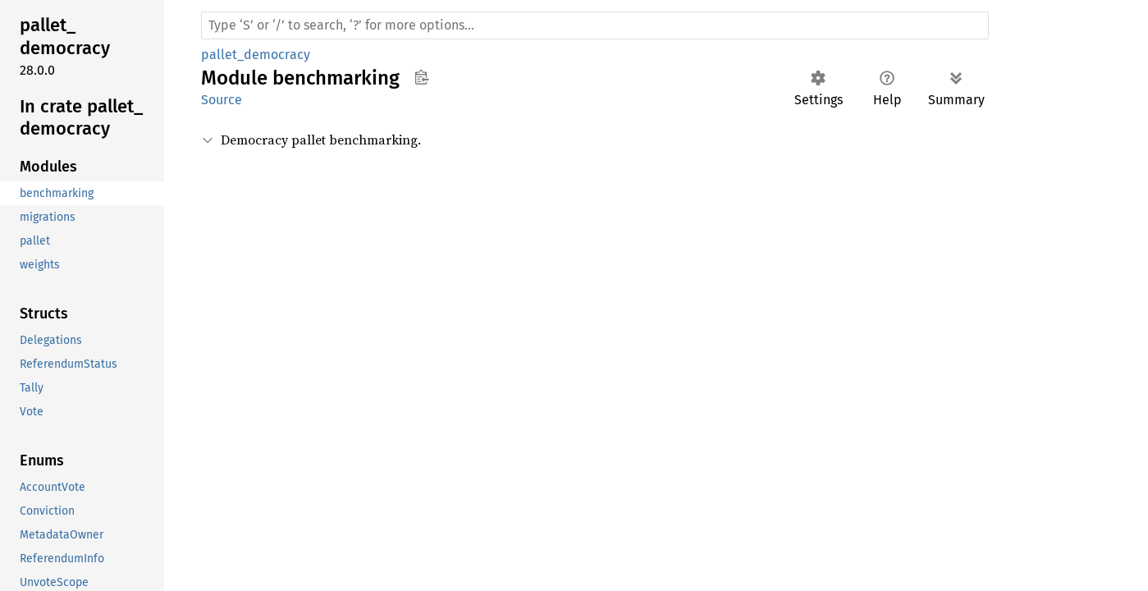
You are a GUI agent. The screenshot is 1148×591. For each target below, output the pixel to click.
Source (221, 100)
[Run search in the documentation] (595, 25)
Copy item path (421, 77)
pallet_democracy (255, 54)
